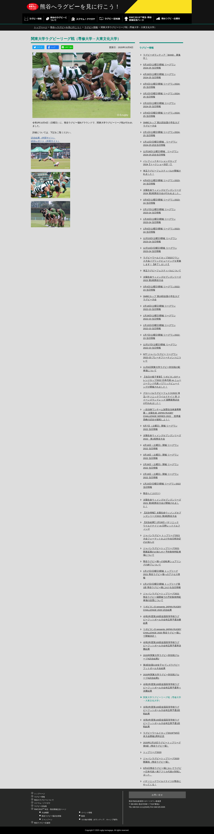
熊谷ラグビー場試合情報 (51, 816)
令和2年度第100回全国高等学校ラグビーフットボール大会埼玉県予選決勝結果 (162, 619)
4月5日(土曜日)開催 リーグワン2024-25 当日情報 (161, 86)
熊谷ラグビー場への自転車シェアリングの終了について (162, 563)
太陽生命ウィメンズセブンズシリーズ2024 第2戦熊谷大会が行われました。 (162, 192)
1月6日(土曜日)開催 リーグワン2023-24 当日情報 (161, 230)
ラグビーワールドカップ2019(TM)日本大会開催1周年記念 (161, 735)
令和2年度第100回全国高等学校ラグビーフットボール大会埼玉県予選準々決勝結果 (162, 687)
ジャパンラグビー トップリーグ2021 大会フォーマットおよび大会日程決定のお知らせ (162, 538)
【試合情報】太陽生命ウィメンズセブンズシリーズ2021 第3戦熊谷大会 (162, 514)
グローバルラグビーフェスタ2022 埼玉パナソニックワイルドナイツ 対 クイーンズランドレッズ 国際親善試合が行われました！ (161, 398)
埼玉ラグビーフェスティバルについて (162, 270)
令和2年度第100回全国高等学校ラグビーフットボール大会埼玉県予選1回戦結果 (161, 723)
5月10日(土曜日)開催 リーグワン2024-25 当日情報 (159, 66)
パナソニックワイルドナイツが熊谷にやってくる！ (162, 783)
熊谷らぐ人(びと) (151, 493)
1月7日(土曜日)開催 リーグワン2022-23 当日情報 (161, 337)
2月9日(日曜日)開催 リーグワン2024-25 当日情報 (161, 114)
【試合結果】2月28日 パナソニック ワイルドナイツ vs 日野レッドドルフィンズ (161, 525)
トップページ (40, 27)
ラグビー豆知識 (40, 806)
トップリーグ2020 (152, 752)
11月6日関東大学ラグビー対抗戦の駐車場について (161, 369)
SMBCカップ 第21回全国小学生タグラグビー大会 (161, 124)
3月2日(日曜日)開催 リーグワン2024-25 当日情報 (161, 95)
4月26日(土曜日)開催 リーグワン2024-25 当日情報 (159, 76)
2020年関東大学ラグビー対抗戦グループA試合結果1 (161, 676)
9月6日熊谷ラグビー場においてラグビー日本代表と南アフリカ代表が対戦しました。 (162, 771)
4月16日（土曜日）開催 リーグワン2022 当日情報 (161, 447)
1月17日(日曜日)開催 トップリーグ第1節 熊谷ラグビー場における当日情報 (162, 586)
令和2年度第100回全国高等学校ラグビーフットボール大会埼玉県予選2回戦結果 (161, 710)
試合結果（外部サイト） (43, 137)
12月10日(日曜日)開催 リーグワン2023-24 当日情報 (160, 250)
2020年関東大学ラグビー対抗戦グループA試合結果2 (161, 657)
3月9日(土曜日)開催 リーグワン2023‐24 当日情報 (161, 201)
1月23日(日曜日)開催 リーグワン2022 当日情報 (162, 485)
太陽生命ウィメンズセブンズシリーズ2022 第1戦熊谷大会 (162, 437)
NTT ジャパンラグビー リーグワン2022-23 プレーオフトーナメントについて (162, 357)
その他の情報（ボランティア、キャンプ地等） (100, 820)
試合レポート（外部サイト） (45, 141)
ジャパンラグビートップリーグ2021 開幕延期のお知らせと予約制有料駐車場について (162, 551)
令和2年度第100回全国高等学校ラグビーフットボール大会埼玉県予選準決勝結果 (162, 645)
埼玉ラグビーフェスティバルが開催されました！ (162, 172)
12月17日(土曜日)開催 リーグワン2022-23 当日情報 (160, 346)
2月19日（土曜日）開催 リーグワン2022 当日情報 (161, 476)
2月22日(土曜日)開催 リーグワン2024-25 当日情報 (159, 105)
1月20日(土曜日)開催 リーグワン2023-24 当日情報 (159, 221)
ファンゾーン (47, 820)
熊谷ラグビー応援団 (42, 823)
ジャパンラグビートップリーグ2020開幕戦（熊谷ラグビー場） (161, 760)
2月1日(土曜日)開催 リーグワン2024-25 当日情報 (161, 134)
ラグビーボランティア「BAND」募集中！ (162, 57)
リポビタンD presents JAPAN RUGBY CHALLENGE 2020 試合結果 (162, 608)
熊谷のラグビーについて (44, 800)
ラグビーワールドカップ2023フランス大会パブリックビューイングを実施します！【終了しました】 (162, 261)
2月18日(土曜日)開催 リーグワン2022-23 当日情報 (159, 308)
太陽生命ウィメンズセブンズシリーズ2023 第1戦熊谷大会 (162, 279)
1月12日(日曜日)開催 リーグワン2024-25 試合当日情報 (160, 143)
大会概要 (45, 813)
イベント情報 (86, 813)
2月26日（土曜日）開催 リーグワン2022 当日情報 (161, 466)
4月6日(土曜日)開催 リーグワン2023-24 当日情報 (161, 182)
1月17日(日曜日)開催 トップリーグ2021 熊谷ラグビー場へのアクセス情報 (161, 574)
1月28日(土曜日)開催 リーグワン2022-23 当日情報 (159, 317)
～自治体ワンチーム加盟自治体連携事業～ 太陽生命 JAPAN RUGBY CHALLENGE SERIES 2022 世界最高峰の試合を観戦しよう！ (162, 414)
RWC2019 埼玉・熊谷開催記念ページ (50, 809)
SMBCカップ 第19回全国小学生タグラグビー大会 (161, 298)
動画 (83, 816)
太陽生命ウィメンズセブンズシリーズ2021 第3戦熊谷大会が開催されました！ (162, 503)
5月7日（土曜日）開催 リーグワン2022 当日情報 (160, 427)
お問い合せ (157, 795)
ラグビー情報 (91, 27)
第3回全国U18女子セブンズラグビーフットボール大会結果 (161, 667)
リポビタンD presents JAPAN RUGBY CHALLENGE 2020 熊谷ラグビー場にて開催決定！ (162, 632)
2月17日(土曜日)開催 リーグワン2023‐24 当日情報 (159, 211)
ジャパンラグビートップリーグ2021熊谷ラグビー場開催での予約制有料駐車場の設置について (162, 597)
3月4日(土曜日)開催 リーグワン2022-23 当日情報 (161, 288)
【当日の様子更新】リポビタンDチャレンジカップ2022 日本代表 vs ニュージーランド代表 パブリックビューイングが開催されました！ (162, 381)
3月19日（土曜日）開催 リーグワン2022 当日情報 (161, 456)
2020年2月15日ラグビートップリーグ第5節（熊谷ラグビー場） (162, 744)
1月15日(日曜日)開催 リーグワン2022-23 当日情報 (159, 327)
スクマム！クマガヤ (42, 803)
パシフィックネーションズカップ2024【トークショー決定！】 (160, 163)
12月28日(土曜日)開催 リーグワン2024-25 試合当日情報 (160, 153)
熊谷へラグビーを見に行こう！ (80, 7)
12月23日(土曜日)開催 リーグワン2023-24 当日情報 (160, 240)
